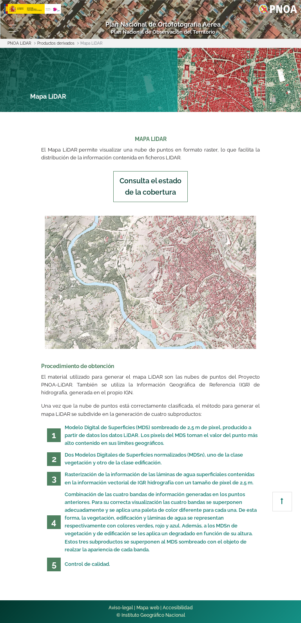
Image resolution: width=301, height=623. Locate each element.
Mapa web (147, 607)
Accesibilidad (178, 607)
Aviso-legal (121, 607)
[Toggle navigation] (12, 28)
